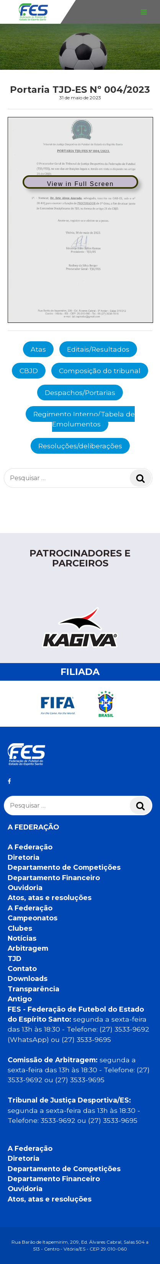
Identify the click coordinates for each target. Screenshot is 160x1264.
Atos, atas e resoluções (49, 898)
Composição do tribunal (99, 371)
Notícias (22, 938)
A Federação (30, 847)
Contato (22, 968)
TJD (14, 959)
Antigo (20, 999)
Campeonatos (32, 918)
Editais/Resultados (98, 349)
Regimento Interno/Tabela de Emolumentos (84, 419)
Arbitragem (28, 948)
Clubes (20, 928)
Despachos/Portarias (80, 392)
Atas (38, 349)
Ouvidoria (25, 888)
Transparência (33, 989)
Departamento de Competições (64, 867)
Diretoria (23, 857)
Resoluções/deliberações (80, 446)
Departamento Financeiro (54, 878)
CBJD (29, 371)
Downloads (27, 978)
